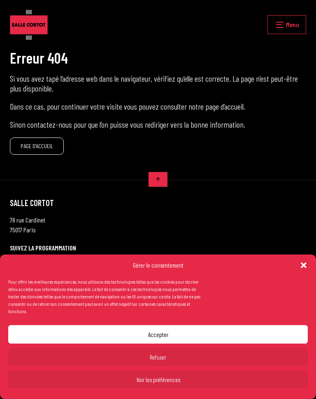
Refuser (158, 357)
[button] (304, 265)
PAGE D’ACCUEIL (37, 145)
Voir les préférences (158, 379)
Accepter (158, 334)
